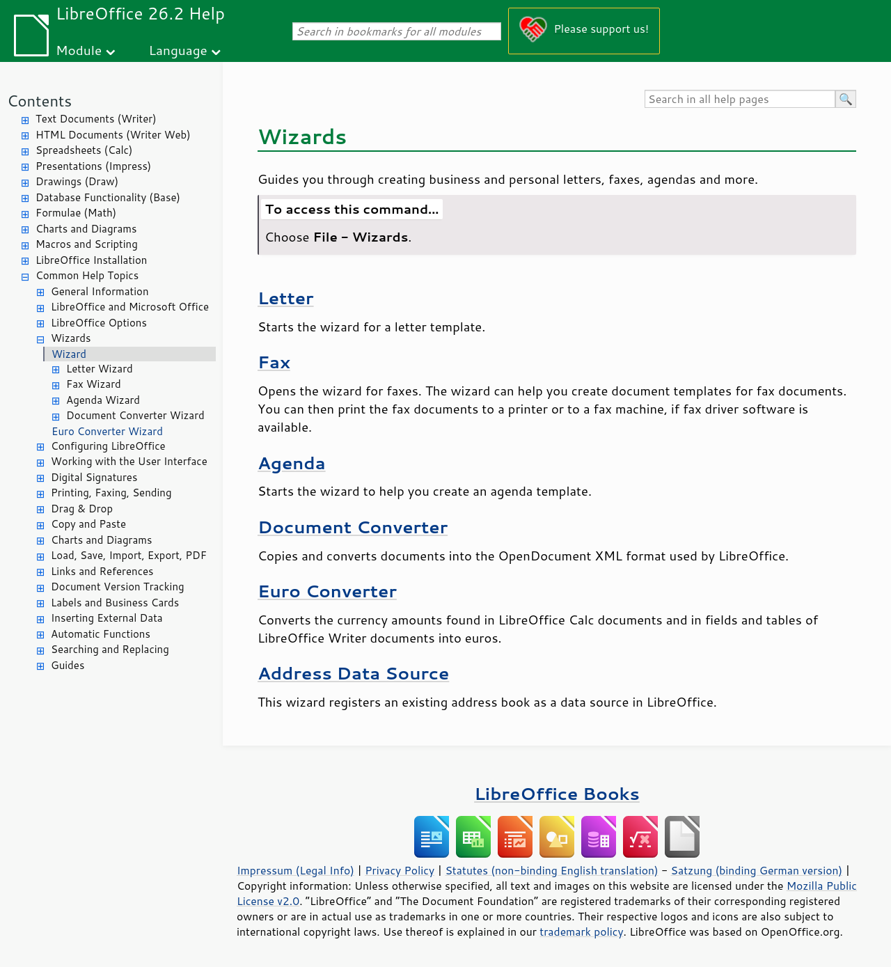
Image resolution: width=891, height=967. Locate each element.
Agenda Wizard (103, 400)
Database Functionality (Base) (108, 197)
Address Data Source (353, 673)
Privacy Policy (399, 870)
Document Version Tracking (117, 586)
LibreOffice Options (99, 322)
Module (79, 49)
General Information (100, 291)
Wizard (69, 354)
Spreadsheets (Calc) (84, 150)
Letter (286, 297)
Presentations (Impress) (93, 166)
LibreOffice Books (557, 793)
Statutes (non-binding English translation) (551, 870)
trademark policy (581, 931)
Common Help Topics (87, 275)
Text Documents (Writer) (96, 118)
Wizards (70, 338)
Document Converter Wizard (135, 415)
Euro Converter (327, 591)
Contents (39, 100)
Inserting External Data (107, 618)
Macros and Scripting (87, 244)
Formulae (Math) (76, 212)
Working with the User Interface (129, 461)
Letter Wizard (99, 368)
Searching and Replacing (110, 649)
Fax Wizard (93, 384)
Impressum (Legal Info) (295, 870)
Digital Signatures (94, 477)
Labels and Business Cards (115, 602)
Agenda (292, 462)
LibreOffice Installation (91, 260)
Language (178, 49)
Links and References (102, 571)
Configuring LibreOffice (108, 446)
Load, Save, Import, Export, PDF (129, 555)
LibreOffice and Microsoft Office (130, 306)
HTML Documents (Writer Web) (113, 134)
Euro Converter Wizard (107, 431)
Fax (274, 361)
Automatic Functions (100, 634)
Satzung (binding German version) (757, 870)
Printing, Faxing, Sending (111, 492)
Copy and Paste (88, 524)
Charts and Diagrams (86, 228)
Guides (67, 665)
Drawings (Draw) (77, 181)
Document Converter (353, 526)
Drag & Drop (82, 508)
